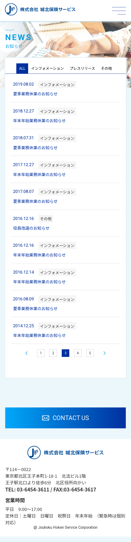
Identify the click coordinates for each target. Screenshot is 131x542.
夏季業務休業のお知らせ (37, 95)
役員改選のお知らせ (32, 231)
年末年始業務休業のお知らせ (41, 122)
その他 (109, 69)
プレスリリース (83, 69)
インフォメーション (46, 69)
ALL (19, 69)
